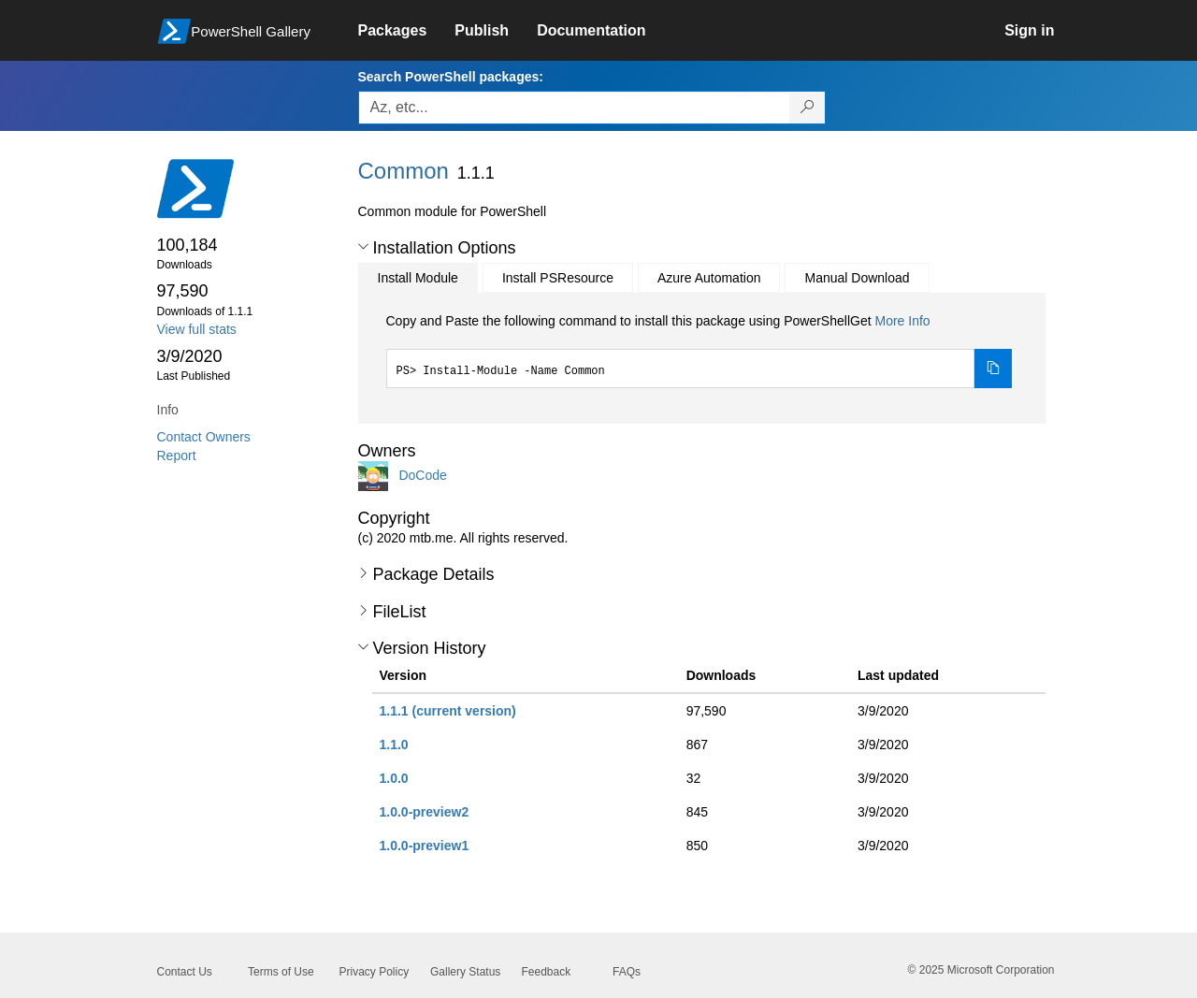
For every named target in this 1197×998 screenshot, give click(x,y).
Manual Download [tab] (856, 277)
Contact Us (184, 971)
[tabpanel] (699, 349)
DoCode (422, 475)
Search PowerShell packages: (450, 76)
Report (176, 455)
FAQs (627, 971)
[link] (406, 30)
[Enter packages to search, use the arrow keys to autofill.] (574, 107)
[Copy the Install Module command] (993, 368)
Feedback (546, 971)
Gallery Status (465, 971)
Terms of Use (281, 971)
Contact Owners (204, 436)
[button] (363, 247)
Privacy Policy (374, 971)
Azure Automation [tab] (709, 277)
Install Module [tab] (418, 277)
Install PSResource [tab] (557, 277)
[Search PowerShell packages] (807, 107)
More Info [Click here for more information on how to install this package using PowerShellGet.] (902, 320)
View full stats (197, 329)
